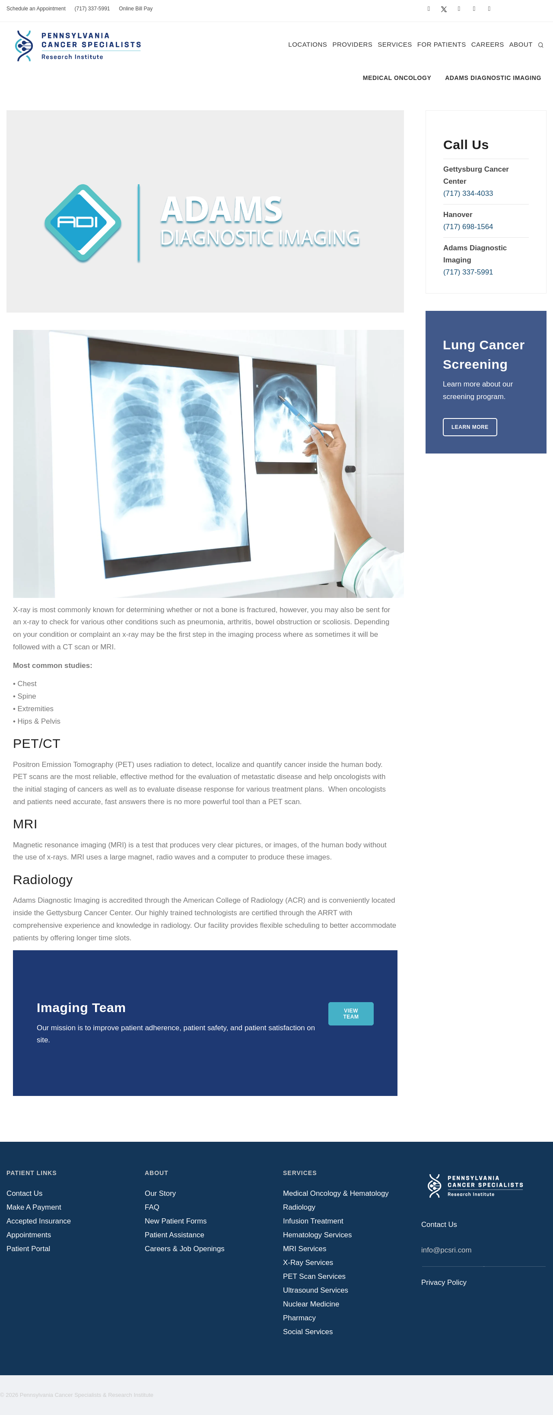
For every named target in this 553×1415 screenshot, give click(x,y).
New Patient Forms (176, 1221)
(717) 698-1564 (468, 227)
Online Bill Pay (136, 9)
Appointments (28, 1235)
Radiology (299, 1207)
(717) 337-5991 (92, 9)
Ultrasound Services (315, 1290)
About (521, 44)
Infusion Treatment (313, 1221)
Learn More (470, 427)
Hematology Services (317, 1235)
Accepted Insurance (38, 1221)
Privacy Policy (444, 1282)
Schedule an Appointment (36, 9)
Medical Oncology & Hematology (336, 1193)
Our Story (160, 1193)
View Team (351, 1014)
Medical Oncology (397, 77)
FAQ (152, 1207)
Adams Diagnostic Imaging (493, 77)
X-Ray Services (308, 1262)
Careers (487, 44)
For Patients (441, 44)
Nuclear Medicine (311, 1304)
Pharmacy (299, 1318)
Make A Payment (33, 1207)
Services (395, 44)
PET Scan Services (314, 1276)
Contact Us (24, 1193)
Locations (307, 44)
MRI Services (304, 1249)
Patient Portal (28, 1249)
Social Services (308, 1332)
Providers (352, 44)
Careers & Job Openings (185, 1249)
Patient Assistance (174, 1235)
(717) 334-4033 (468, 193)
